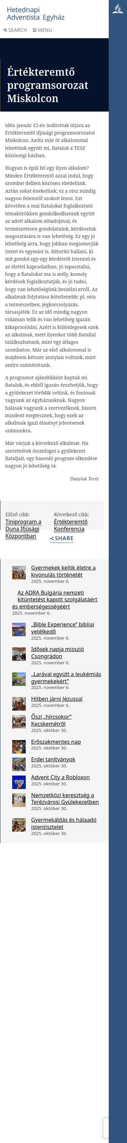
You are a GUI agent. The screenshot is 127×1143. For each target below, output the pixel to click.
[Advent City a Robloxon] (19, 782)
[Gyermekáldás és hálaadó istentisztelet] (19, 825)
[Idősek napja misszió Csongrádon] (19, 654)
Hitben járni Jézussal (57, 699)
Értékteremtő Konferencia (70, 525)
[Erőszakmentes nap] (19, 747)
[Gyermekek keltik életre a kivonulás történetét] (19, 572)
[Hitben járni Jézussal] (19, 704)
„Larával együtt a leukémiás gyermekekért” (66, 677)
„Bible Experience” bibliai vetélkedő (62, 628)
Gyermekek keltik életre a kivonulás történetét (63, 571)
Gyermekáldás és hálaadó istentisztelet (64, 823)
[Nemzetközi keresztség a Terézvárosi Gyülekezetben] (19, 800)
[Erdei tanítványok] (19, 764)
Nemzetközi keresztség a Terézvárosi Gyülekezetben (65, 798)
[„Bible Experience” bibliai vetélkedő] (19, 629)
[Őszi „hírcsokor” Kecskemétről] (19, 722)
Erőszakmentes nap (56, 741)
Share (62, 538)
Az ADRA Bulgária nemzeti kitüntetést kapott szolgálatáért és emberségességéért (54, 600)
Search (15, 30)
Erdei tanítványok (53, 759)
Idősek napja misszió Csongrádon (57, 652)
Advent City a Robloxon (60, 777)
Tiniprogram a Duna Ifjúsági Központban (23, 529)
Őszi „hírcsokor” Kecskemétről (51, 720)
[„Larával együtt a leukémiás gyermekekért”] (19, 679)
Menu (42, 30)
